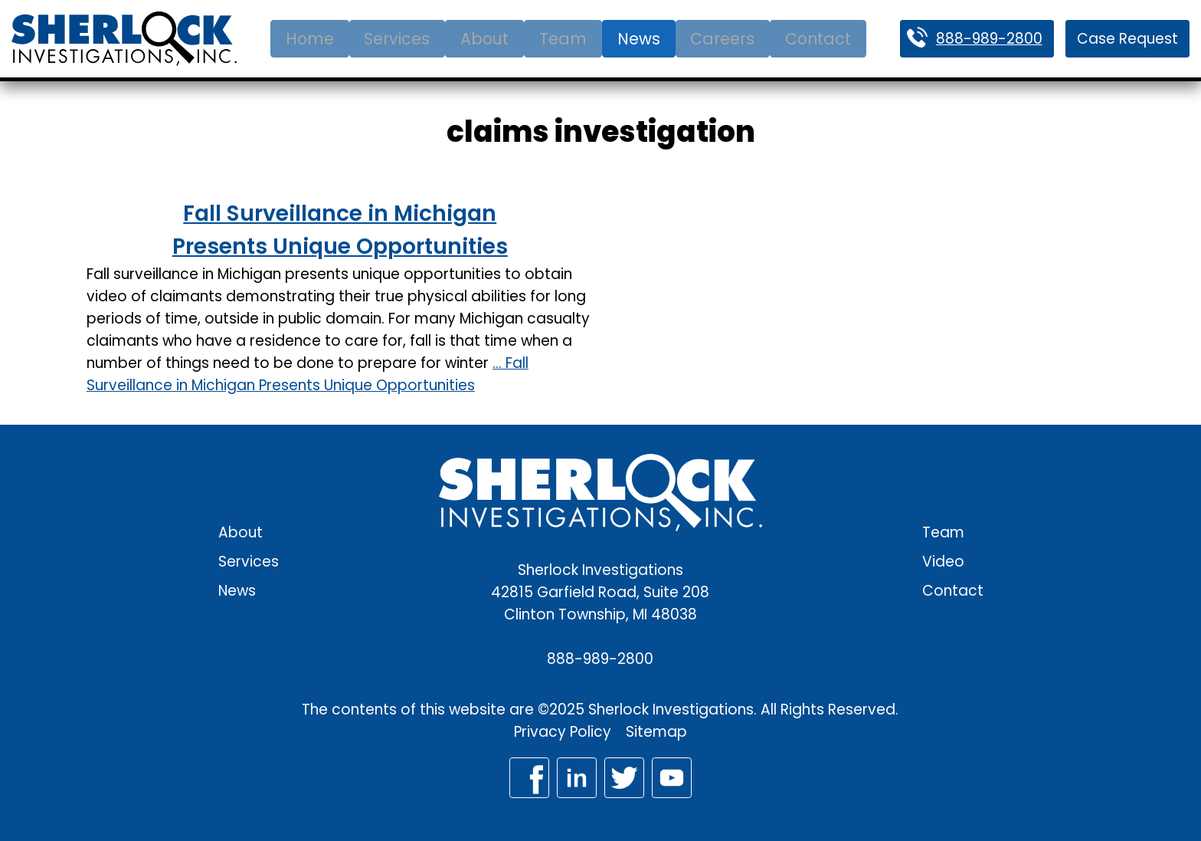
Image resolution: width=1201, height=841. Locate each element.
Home (310, 39)
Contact (818, 39)
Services (397, 39)
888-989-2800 (989, 38)
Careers (722, 39)
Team (563, 39)
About (484, 39)
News (638, 39)
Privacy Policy (562, 731)
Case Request (1127, 38)
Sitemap (656, 731)
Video (943, 561)
